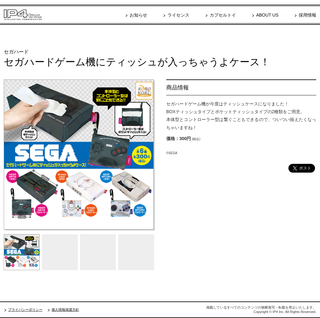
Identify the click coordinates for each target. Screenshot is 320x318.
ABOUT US (267, 15)
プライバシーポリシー (25, 309)
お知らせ (138, 15)
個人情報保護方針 (65, 309)
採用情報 (307, 15)
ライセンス (178, 15)
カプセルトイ (223, 15)
